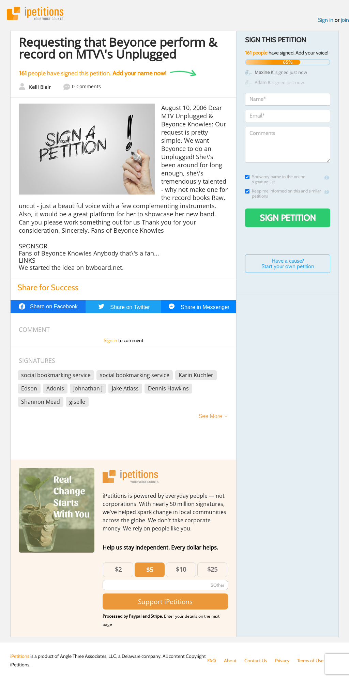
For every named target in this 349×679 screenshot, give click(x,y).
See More (210, 416)
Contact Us (255, 661)
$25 (212, 569)
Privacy (282, 661)
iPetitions (35, 13)
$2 (118, 569)
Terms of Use (310, 661)
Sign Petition (288, 218)
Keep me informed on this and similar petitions (283, 193)
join (345, 20)
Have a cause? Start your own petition (287, 263)
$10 (181, 569)
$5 (149, 570)
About (230, 661)
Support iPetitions (165, 601)
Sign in (325, 20)
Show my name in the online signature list (275, 179)
